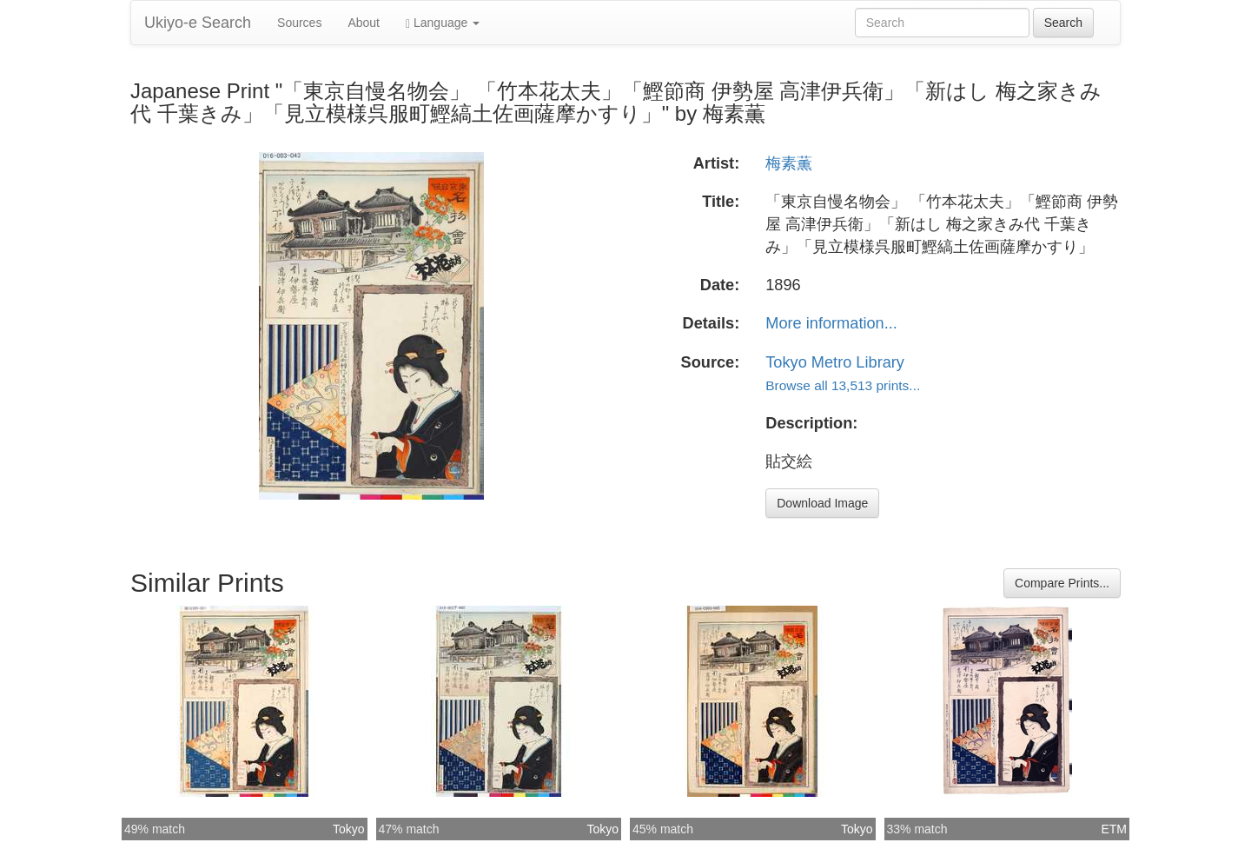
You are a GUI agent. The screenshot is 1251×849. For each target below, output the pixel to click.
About (364, 23)
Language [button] (443, 23)
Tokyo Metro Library (834, 362)
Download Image (822, 503)
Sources (299, 23)
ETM (1114, 829)
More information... (831, 323)
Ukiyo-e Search (197, 22)
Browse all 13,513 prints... (842, 385)
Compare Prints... (1062, 583)
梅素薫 (788, 163)
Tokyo (349, 829)
